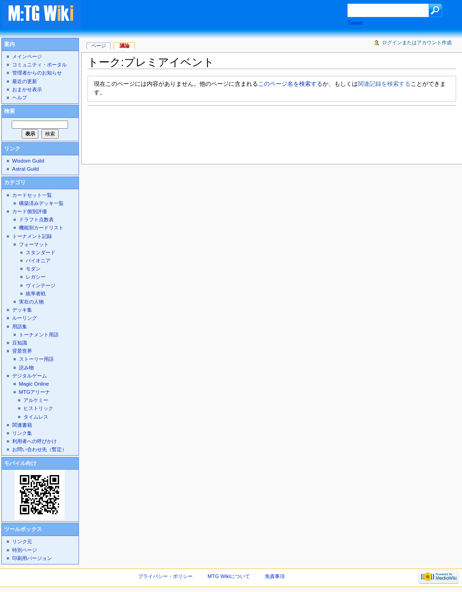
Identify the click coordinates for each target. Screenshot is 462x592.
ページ (98, 45)
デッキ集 (22, 309)
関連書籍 (22, 425)
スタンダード (40, 252)
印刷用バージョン (32, 558)
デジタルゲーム (29, 375)
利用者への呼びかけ (34, 441)
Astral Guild (25, 169)
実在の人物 (31, 301)
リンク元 (22, 541)
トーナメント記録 (32, 236)
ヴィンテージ (40, 285)
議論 (124, 45)
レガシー (36, 277)
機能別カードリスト (41, 227)
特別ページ (24, 550)
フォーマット (34, 244)
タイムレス (35, 417)
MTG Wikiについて (229, 576)
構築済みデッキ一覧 (41, 203)
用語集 (19, 326)
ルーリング (24, 318)
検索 (9, 111)
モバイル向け (20, 463)
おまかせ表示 (27, 89)
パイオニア (38, 260)
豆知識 (19, 342)
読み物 (26, 367)
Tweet (355, 23)
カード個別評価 (29, 211)
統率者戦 (36, 293)
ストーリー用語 (36, 359)
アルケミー (35, 400)
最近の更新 (24, 81)
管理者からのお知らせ (37, 72)
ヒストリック (38, 408)
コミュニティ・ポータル (39, 64)
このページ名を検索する (290, 84)
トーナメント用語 (39, 334)
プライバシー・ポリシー (165, 576)
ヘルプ (19, 97)
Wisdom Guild (28, 160)
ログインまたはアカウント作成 (417, 42)
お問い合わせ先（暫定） (39, 449)
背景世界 (22, 351)
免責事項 (275, 576)
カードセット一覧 (32, 195)
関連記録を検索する (384, 84)
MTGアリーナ (34, 392)
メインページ (27, 56)
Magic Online (34, 384)
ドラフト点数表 (36, 219)
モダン (33, 268)
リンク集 (22, 433)
